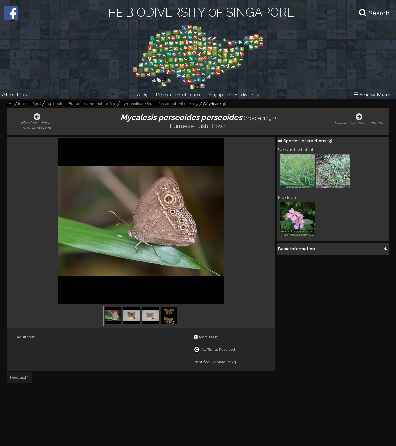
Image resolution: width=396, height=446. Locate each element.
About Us (14, 94)
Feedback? (19, 377)
